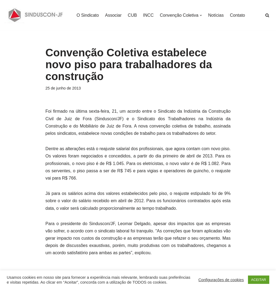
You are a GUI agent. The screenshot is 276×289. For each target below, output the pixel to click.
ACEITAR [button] (258, 280)
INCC (148, 15)
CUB (132, 15)
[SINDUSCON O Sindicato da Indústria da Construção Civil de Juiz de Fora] (35, 15)
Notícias (216, 15)
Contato (237, 15)
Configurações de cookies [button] (221, 280)
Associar (113, 15)
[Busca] (267, 15)
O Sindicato (88, 15)
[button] (201, 15)
